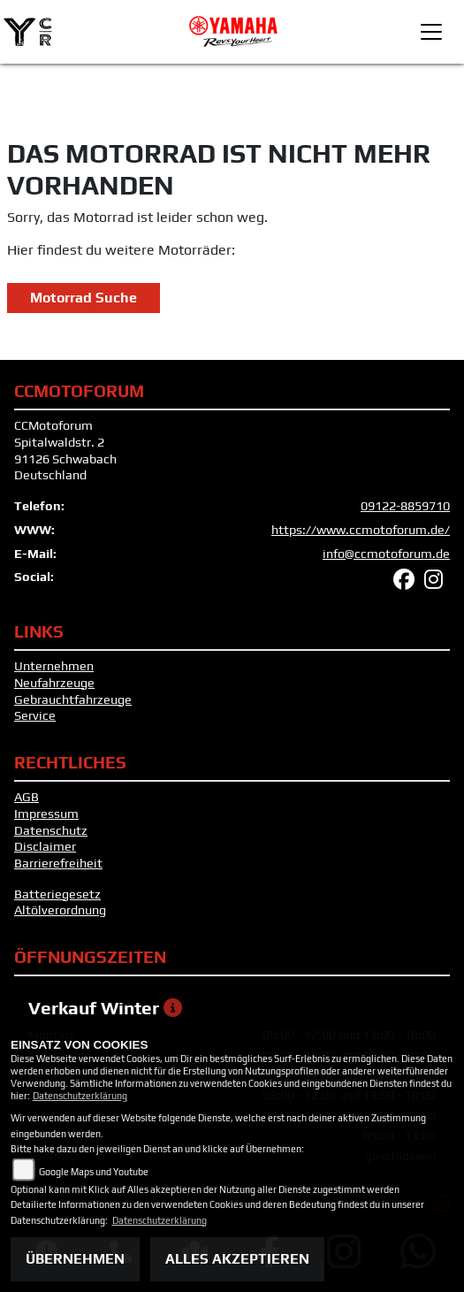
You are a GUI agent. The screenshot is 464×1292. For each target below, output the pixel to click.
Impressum (46, 814)
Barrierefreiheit (58, 863)
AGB (26, 797)
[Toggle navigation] (431, 32)
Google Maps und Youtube (93, 1171)
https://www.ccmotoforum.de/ (360, 530)
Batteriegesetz (57, 894)
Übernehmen (75, 1258)
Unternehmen (54, 666)
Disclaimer (45, 846)
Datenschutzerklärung (80, 1095)
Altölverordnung (60, 910)
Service (35, 715)
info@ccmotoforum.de (386, 554)
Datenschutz (50, 830)
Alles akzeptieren (237, 1258)
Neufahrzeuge (54, 683)
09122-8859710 (405, 506)
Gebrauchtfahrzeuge (73, 699)
